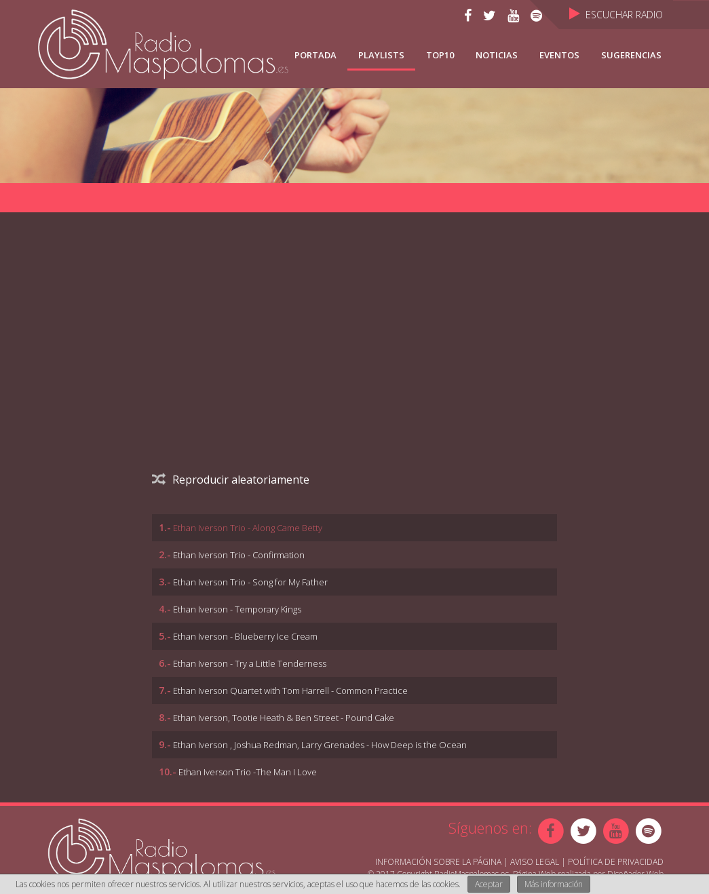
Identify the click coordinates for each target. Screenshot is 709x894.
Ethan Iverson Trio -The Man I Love (247, 772)
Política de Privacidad (616, 862)
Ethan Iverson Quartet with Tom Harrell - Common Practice (290, 690)
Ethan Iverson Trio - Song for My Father (250, 582)
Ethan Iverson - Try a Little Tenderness (249, 663)
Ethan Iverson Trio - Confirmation (239, 555)
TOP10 (440, 55)
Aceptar (489, 884)
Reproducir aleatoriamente (230, 479)
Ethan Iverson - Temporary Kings (237, 609)
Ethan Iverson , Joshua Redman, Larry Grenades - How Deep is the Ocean (320, 745)
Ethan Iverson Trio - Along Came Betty (247, 528)
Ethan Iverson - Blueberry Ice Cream (245, 636)
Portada (315, 55)
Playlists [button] (381, 55)
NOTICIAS (497, 55)
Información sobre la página (438, 862)
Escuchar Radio (616, 14)
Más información (553, 884)
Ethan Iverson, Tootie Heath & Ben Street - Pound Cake (283, 718)
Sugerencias (631, 55)
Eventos (559, 55)
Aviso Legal (534, 862)
